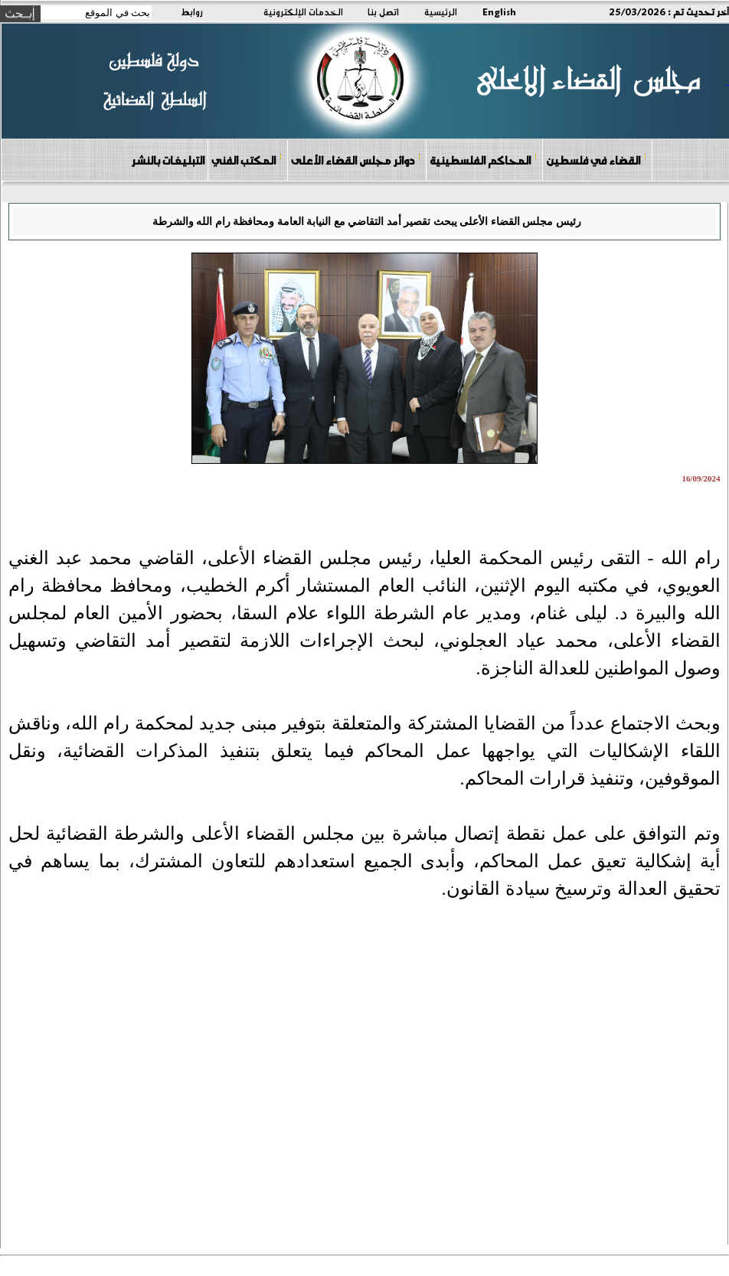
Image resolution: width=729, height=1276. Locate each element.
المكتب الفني (247, 159)
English (499, 11)
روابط (192, 11)
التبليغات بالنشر (167, 160)
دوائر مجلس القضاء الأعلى (356, 159)
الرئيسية (440, 11)
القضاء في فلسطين (596, 159)
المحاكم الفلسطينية (484, 159)
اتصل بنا (383, 11)
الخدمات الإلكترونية (303, 11)
